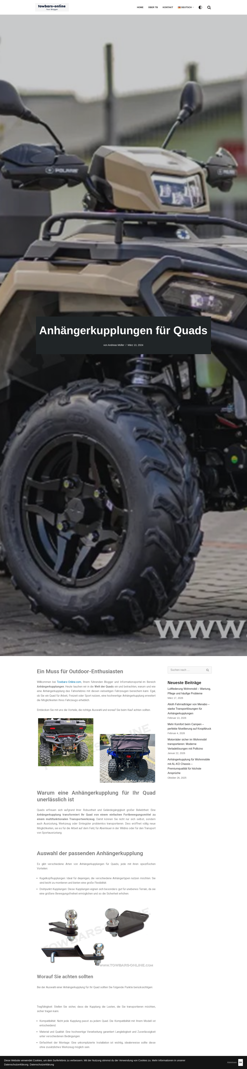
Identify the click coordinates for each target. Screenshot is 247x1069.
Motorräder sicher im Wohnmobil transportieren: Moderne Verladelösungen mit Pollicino (187, 746)
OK (235, 1062)
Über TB (152, 7)
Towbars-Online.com (69, 682)
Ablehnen (216, 1062)
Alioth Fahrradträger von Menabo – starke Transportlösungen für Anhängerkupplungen (189, 709)
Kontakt (167, 7)
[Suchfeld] (209, 7)
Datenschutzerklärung (42, 1064)
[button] (193, 7)
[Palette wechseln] (200, 7)
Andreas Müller (116, 344)
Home (139, 7)
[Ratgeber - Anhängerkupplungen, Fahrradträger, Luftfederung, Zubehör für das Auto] (52, 7)
